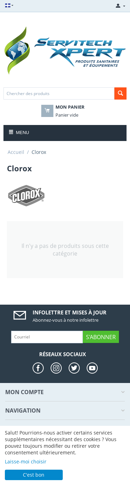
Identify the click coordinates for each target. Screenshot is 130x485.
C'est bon (33, 474)
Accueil (16, 152)
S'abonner (101, 337)
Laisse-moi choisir (25, 461)
